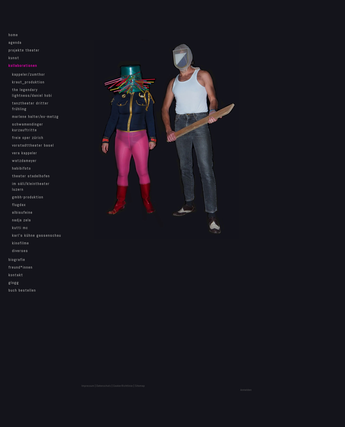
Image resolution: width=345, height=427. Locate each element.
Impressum (87, 385)
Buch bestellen (22, 290)
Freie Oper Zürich (27, 137)
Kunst (13, 57)
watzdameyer (24, 160)
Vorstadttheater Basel (33, 145)
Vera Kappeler (24, 153)
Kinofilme (20, 243)
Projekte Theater (24, 50)
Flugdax (19, 204)
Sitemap (140, 385)
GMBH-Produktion (27, 197)
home (13, 34)
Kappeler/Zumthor (28, 74)
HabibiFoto (21, 168)
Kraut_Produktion (28, 82)
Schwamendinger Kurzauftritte (27, 127)
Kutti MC (20, 227)
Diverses (20, 250)
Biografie (16, 259)
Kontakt (15, 274)
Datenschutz (103, 385)
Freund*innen (20, 267)
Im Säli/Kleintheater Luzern (31, 186)
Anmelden (246, 390)
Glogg (13, 282)
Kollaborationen (22, 65)
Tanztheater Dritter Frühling (30, 106)
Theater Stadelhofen (31, 176)
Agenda (15, 42)
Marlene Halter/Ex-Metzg (35, 116)
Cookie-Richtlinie (123, 385)
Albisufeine (22, 212)
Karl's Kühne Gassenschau (36, 235)
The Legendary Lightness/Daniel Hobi (32, 92)
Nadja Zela (21, 220)
